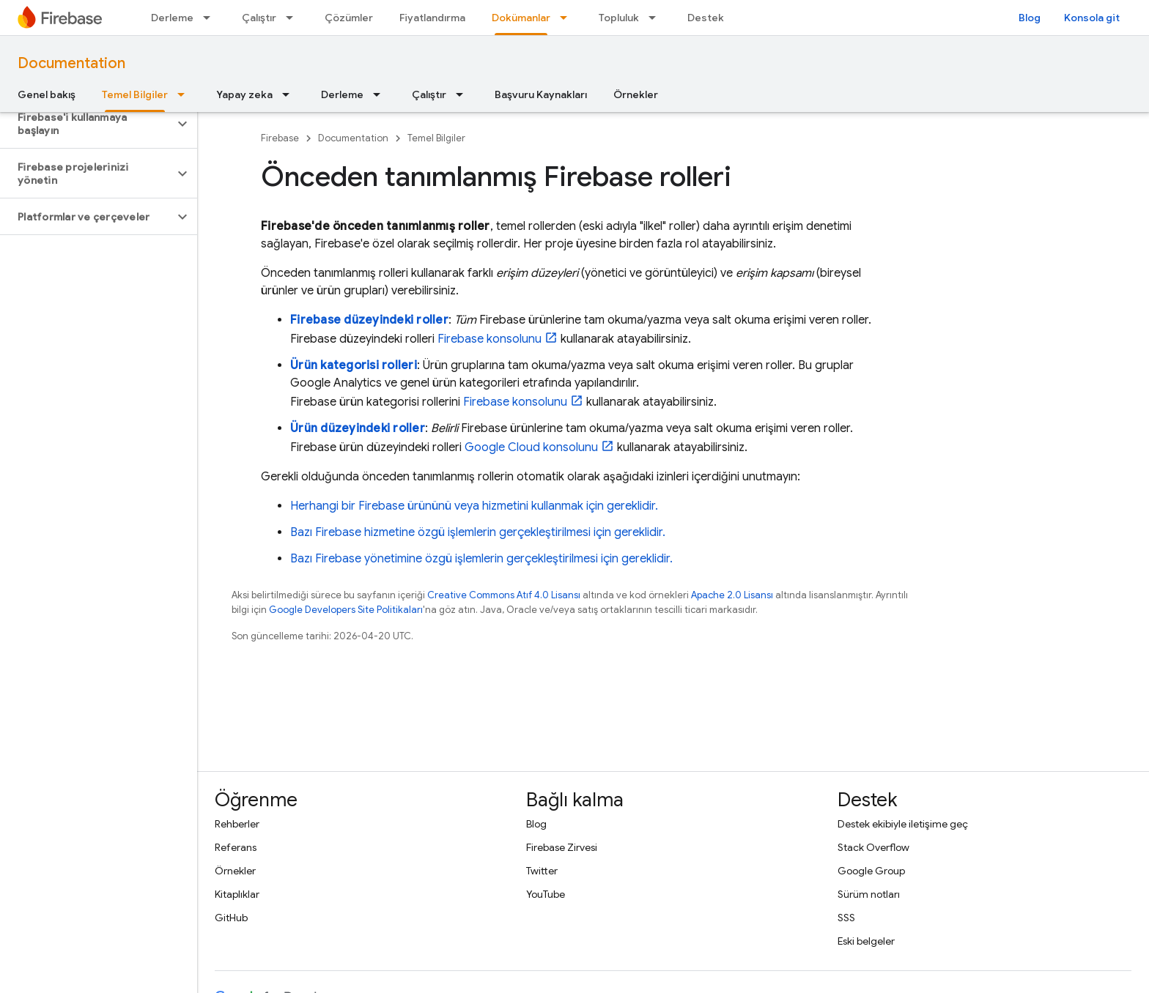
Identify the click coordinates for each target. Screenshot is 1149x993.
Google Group (871, 870)
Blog (1030, 17)
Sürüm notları (869, 894)
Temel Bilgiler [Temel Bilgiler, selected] (135, 94)
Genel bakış (46, 94)
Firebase (280, 138)
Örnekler (635, 94)
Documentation (71, 63)
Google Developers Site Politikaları (346, 609)
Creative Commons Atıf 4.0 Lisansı (503, 595)
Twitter (542, 870)
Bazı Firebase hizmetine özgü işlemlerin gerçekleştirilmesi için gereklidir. (477, 532)
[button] (87, 124)
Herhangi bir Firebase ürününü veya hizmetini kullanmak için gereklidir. (474, 506)
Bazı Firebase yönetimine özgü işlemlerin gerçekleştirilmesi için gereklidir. (481, 558)
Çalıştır (259, 17)
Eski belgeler (866, 941)
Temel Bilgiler (436, 138)
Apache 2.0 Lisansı (732, 595)
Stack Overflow (873, 847)
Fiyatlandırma (432, 17)
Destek (705, 17)
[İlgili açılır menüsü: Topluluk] (656, 17)
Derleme (172, 17)
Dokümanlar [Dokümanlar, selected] (521, 17)
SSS (846, 917)
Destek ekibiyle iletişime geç (903, 823)
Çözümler (349, 17)
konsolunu (489, 339)
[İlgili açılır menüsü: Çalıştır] (293, 17)
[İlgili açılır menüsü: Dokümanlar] (567, 17)
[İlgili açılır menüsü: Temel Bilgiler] (185, 94)
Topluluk (619, 17)
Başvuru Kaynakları (541, 94)
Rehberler (237, 823)
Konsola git (1092, 17)
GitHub (231, 917)
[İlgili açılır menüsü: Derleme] (211, 17)
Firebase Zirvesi (561, 847)
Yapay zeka (244, 94)
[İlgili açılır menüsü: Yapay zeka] (290, 94)
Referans (235, 847)
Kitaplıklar (237, 894)
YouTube (545, 894)
